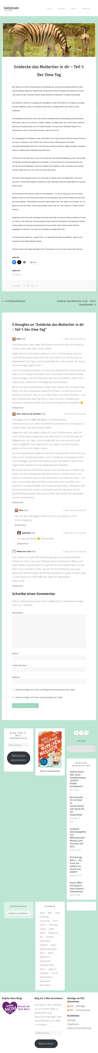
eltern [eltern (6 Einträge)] (55, 920)
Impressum (73, 1023)
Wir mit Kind (39, 418)
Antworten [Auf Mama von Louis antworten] (17, 584)
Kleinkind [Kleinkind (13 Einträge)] (50, 936)
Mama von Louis (24, 550)
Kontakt (86, 8)
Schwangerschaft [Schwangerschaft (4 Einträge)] (46, 964)
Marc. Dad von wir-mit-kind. (29, 413)
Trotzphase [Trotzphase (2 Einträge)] (44, 972)
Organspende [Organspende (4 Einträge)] (45, 960)
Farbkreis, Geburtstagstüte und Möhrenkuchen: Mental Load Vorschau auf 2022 (78, 837)
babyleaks (11, 8)
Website (16, 676)
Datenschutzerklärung (79, 1026)
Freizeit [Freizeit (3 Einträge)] (43, 928)
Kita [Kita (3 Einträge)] (41, 936)
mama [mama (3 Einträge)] (42, 952)
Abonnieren (46, 1042)
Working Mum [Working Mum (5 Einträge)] (45, 984)
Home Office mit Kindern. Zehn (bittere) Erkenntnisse (77, 886)
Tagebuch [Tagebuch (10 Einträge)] (52, 968)
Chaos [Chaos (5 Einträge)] (57, 912)
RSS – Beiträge (76, 1004)
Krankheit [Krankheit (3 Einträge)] (43, 944)
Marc (19, 337)
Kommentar (18, 611)
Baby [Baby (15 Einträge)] (50, 912)
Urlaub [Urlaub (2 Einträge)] (54, 972)
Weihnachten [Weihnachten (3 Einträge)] (45, 980)
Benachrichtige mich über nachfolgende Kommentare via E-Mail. (45, 688)
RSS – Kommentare (78, 1008)
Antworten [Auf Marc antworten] (17, 406)
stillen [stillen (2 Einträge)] (42, 968)
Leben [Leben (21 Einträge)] (53, 944)
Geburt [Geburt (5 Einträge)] (51, 928)
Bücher (60, 8)
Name (15, 652)
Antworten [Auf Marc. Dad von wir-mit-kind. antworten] (17, 501)
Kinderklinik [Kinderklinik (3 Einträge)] (53, 932)
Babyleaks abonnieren (18, 757)
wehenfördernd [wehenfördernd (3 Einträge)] (46, 976)
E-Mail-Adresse (19, 664)
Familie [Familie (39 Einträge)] (43, 924)
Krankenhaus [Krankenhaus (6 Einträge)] (45, 940)
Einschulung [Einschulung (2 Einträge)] (45, 920)
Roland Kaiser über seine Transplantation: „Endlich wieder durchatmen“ (78, 778)
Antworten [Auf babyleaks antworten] (22, 542)
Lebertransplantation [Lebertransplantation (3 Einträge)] (48, 948)
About (73, 8)
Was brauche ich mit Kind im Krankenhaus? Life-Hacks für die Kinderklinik (77, 805)
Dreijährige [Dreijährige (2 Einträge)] (44, 916)
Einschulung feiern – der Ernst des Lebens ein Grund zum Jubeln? (76, 863)
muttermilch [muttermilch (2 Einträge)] (45, 956)
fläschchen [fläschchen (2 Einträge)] (53, 924)
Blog (49, 8)
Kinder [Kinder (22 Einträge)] (42, 932)
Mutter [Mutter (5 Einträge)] (50, 952)
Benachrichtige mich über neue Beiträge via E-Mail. (39, 696)
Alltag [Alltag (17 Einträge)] (42, 912)
